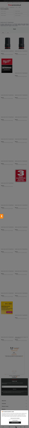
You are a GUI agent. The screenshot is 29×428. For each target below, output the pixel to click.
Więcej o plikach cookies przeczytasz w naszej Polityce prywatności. (15, 416)
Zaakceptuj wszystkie (15, 422)
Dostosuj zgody (15, 420)
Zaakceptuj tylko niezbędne (15, 418)
